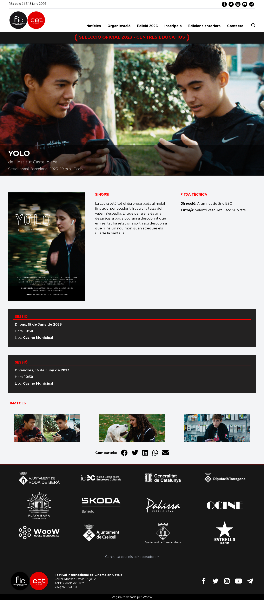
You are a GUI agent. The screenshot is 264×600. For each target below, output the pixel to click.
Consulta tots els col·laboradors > (132, 557)
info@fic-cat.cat (66, 587)
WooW (148, 597)
